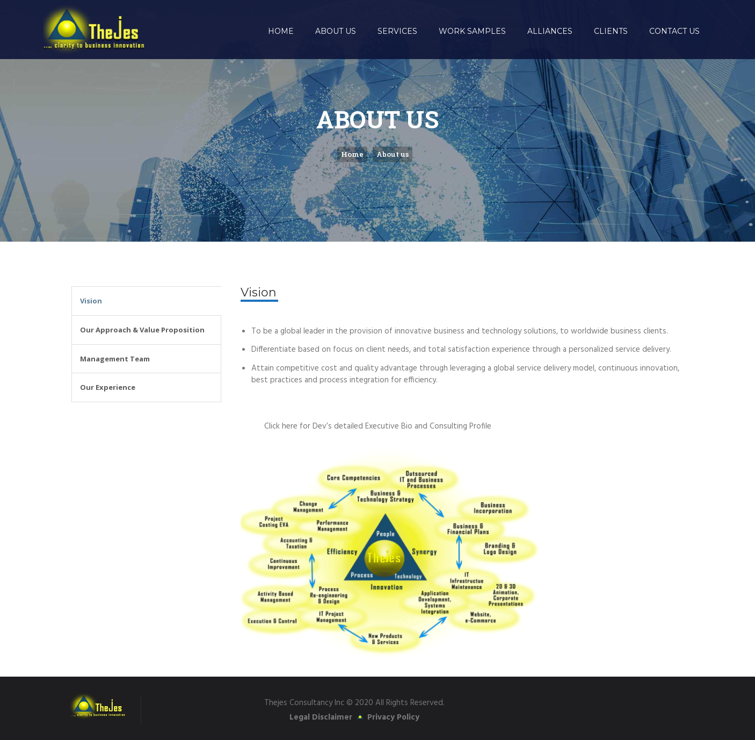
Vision (91, 301)
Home (352, 154)
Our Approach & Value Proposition (142, 330)
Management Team (115, 359)
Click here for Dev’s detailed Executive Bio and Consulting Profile (377, 426)
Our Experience (107, 387)
